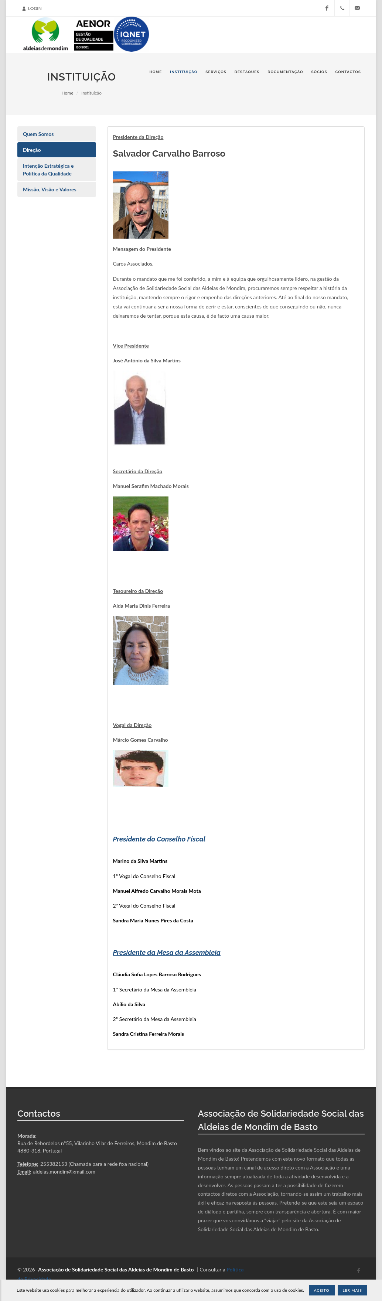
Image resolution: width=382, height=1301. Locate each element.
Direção (32, 150)
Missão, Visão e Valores (49, 189)
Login (32, 8)
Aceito (322, 1290)
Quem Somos (38, 134)
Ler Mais (352, 1290)
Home (68, 93)
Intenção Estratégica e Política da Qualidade (48, 170)
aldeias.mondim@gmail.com (64, 1171)
